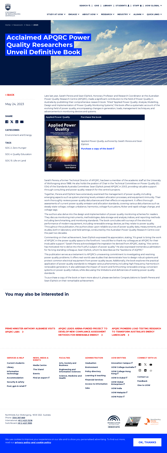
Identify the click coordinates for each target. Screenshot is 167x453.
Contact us (142, 377)
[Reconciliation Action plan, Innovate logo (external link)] (114, 422)
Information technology (13, 372)
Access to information (96, 384)
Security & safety (15, 382)
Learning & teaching (95, 376)
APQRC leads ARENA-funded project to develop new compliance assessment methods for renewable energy (83, 317)
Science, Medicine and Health (70, 377)
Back (10, 94)
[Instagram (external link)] (139, 370)
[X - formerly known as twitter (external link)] (145, 364)
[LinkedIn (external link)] (145, 370)
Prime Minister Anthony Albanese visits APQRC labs (30, 316)
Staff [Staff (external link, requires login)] (136, 5)
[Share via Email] (21, 122)
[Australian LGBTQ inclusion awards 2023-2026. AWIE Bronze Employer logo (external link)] (133, 421)
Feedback (142, 381)
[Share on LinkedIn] (16, 122)
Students (121, 5)
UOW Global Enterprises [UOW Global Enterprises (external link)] (117, 383)
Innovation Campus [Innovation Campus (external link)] (121, 363)
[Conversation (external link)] (150, 371)
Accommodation (15, 378)
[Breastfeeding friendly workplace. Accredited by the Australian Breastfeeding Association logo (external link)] (152, 421)
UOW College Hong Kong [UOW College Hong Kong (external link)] (121, 372)
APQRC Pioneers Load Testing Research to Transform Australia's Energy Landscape (137, 317)
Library (107, 5)
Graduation (90, 363)
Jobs (87, 388)
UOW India (116, 388)
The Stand (38, 369)
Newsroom (18, 25)
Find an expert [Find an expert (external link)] (40, 378)
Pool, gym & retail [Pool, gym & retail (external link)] (15, 386)
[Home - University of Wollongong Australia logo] (12, 10)
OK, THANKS (147, 442)
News (28, 25)
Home (8, 25)
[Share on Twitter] (11, 122)
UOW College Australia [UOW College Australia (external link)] (122, 367)
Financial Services (94, 380)
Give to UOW (143, 385)
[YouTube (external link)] (150, 365)
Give (96, 5)
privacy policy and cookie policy (33, 442)
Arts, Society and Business (67, 364)
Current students (15, 363)
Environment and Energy (18, 135)
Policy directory (93, 371)
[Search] (84, 5)
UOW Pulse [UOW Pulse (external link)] (117, 397)
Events (36, 374)
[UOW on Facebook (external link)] (139, 364)
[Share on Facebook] (6, 122)
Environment (91, 367)
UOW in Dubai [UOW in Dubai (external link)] (118, 378)
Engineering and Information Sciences (70, 370)
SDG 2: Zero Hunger (15, 148)
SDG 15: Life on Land (15, 160)
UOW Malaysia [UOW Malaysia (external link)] (118, 392)
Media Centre (40, 365)
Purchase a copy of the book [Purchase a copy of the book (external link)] (96, 148)
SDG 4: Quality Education (18, 154)
